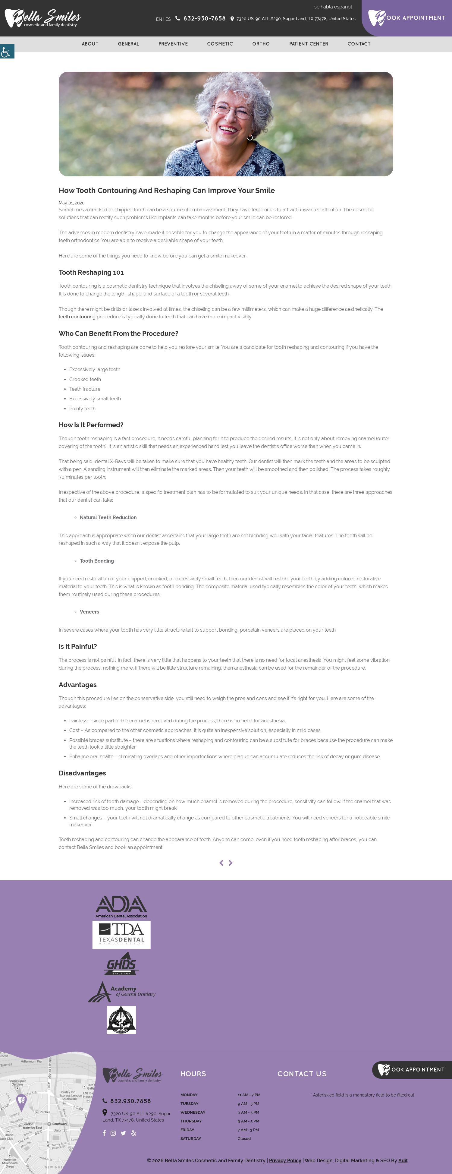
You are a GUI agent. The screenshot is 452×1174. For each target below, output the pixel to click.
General (128, 44)
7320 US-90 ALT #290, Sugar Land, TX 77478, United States (293, 19)
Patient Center (308, 44)
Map (48, 1112)
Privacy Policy (285, 1160)
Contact (359, 44)
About (90, 44)
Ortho (261, 44)
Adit (403, 1160)
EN (159, 19)
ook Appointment (415, 18)
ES (168, 19)
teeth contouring (77, 317)
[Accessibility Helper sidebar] (7, 51)
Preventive (173, 44)
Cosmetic (220, 44)
